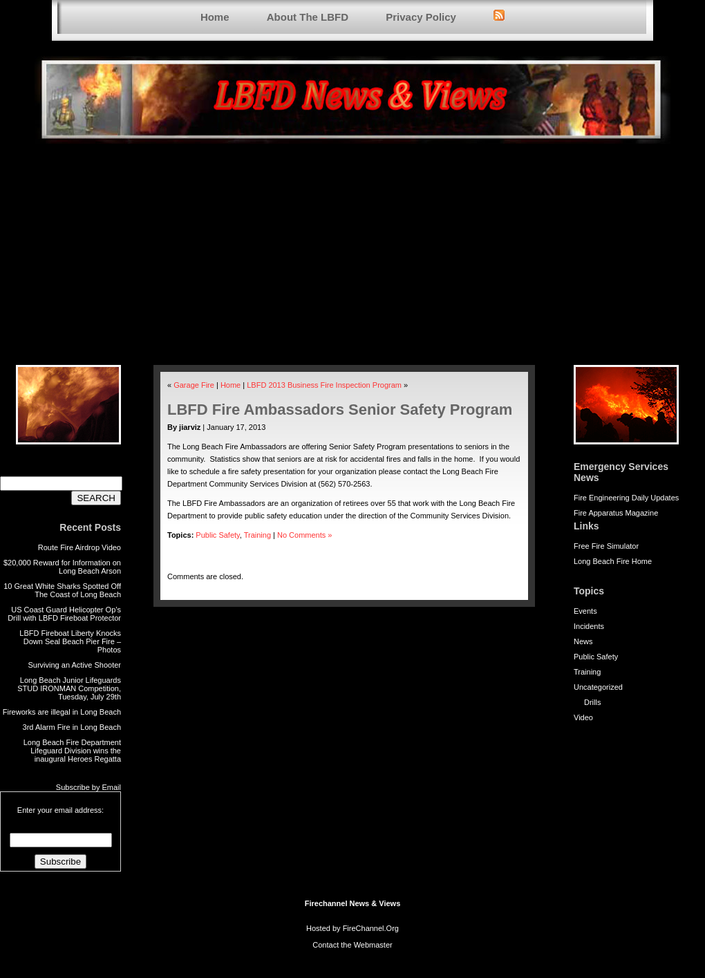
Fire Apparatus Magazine (616, 513)
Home (214, 17)
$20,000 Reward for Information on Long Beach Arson (62, 566)
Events (585, 611)
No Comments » (304, 535)
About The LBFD (307, 17)
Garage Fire (193, 385)
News (583, 641)
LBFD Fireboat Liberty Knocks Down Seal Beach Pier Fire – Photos (70, 641)
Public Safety (596, 656)
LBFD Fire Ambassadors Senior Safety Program (339, 409)
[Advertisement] (352, 261)
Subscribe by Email (88, 787)
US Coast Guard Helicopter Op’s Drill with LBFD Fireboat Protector (64, 613)
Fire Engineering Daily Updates (626, 497)
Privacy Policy (421, 17)
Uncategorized (598, 687)
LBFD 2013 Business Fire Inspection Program (324, 385)
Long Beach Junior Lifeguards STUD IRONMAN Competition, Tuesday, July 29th (69, 688)
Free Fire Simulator (606, 546)
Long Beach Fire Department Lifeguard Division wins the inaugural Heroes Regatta (72, 750)
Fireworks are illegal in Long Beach (62, 712)
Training (587, 672)
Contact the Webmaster (352, 945)
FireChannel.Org (371, 928)
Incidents (589, 626)
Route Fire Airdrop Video (79, 547)
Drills (592, 702)
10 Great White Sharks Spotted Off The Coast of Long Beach (62, 590)
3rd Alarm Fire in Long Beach (72, 727)
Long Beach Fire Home (613, 561)
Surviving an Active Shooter (74, 665)
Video (583, 717)
